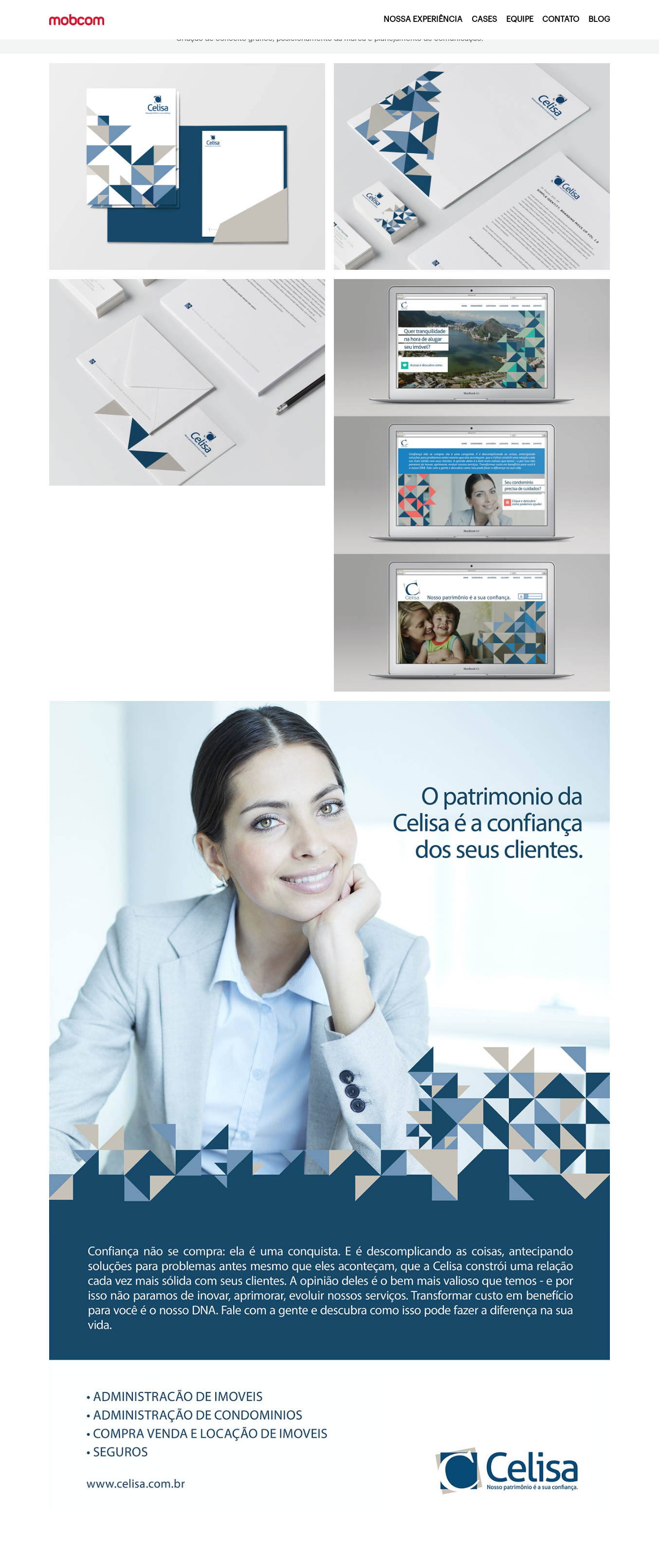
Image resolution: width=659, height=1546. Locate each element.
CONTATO (560, 19)
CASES (484, 19)
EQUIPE (519, 19)
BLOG (599, 19)
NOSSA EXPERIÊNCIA (423, 19)
